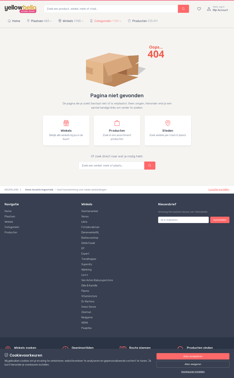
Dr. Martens (88, 301)
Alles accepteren (193, 356)
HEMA (84, 322)
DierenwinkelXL (90, 232)
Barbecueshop (89, 237)
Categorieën (105, 21)
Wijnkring (86, 269)
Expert (85, 253)
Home (14, 21)
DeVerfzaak (88, 243)
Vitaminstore (89, 296)
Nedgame (87, 317)
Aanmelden (219, 219)
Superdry (86, 264)
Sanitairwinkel (89, 211)
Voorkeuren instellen (193, 371)
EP (82, 248)
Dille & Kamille (89, 285)
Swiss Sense (88, 306)
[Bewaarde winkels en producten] (199, 9)
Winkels (70, 21)
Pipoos (85, 290)
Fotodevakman (90, 227)
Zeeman (86, 312)
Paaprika (86, 328)
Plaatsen (39, 21)
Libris (84, 221)
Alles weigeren (193, 364)
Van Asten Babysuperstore (97, 280)
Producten (143, 21)
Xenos (85, 216)
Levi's (84, 275)
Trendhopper (88, 259)
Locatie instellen (218, 189)
